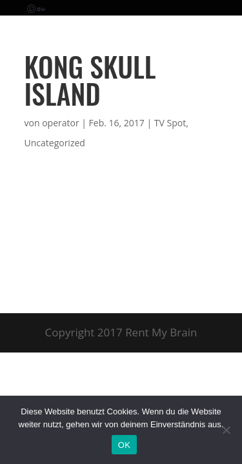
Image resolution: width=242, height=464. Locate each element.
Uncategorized (55, 143)
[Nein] (225, 429)
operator (60, 123)
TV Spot (170, 123)
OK (124, 445)
